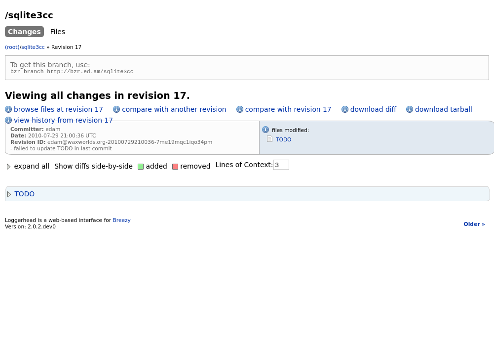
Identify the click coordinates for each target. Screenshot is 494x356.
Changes (24, 32)
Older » (474, 225)
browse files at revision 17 (58, 111)
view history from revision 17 (63, 122)
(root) (12, 47)
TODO (283, 141)
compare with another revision (174, 111)
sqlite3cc (32, 47)
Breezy (121, 222)
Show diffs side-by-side (93, 168)
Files (57, 32)
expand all (27, 168)
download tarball (443, 111)
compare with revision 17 (288, 111)
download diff (373, 111)
